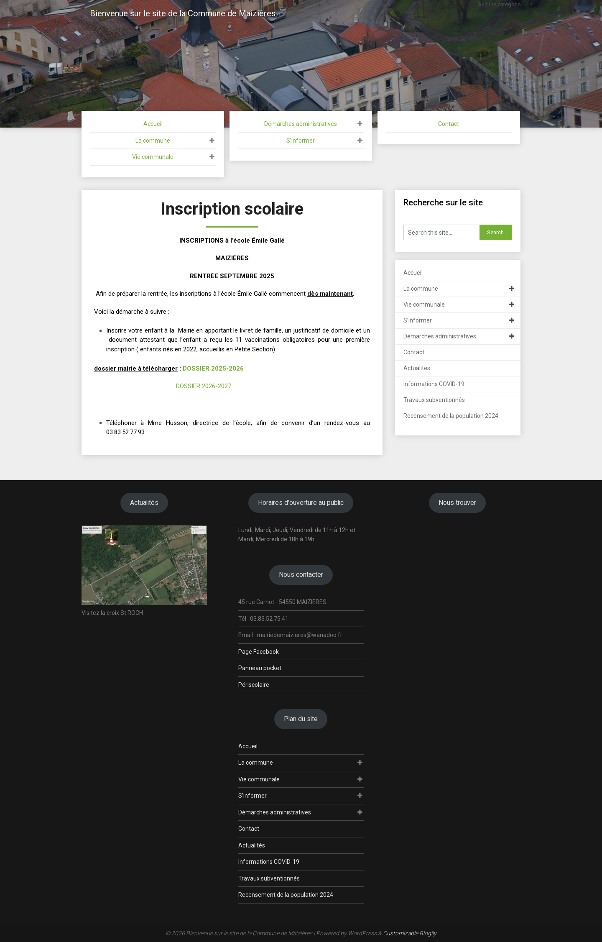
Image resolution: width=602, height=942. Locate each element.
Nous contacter (301, 575)
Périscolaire (253, 684)
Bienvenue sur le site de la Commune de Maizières (182, 13)
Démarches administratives (300, 123)
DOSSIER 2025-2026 (213, 368)
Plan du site (301, 719)
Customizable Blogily (409, 933)
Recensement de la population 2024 (450, 415)
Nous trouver (457, 503)
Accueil (153, 123)
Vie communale (152, 157)
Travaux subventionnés (434, 400)
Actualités (416, 368)
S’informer (300, 140)
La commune (152, 140)
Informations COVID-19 (433, 384)
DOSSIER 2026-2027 (203, 386)
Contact (448, 123)
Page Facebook (258, 651)
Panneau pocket (259, 668)
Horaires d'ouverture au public (301, 503)
